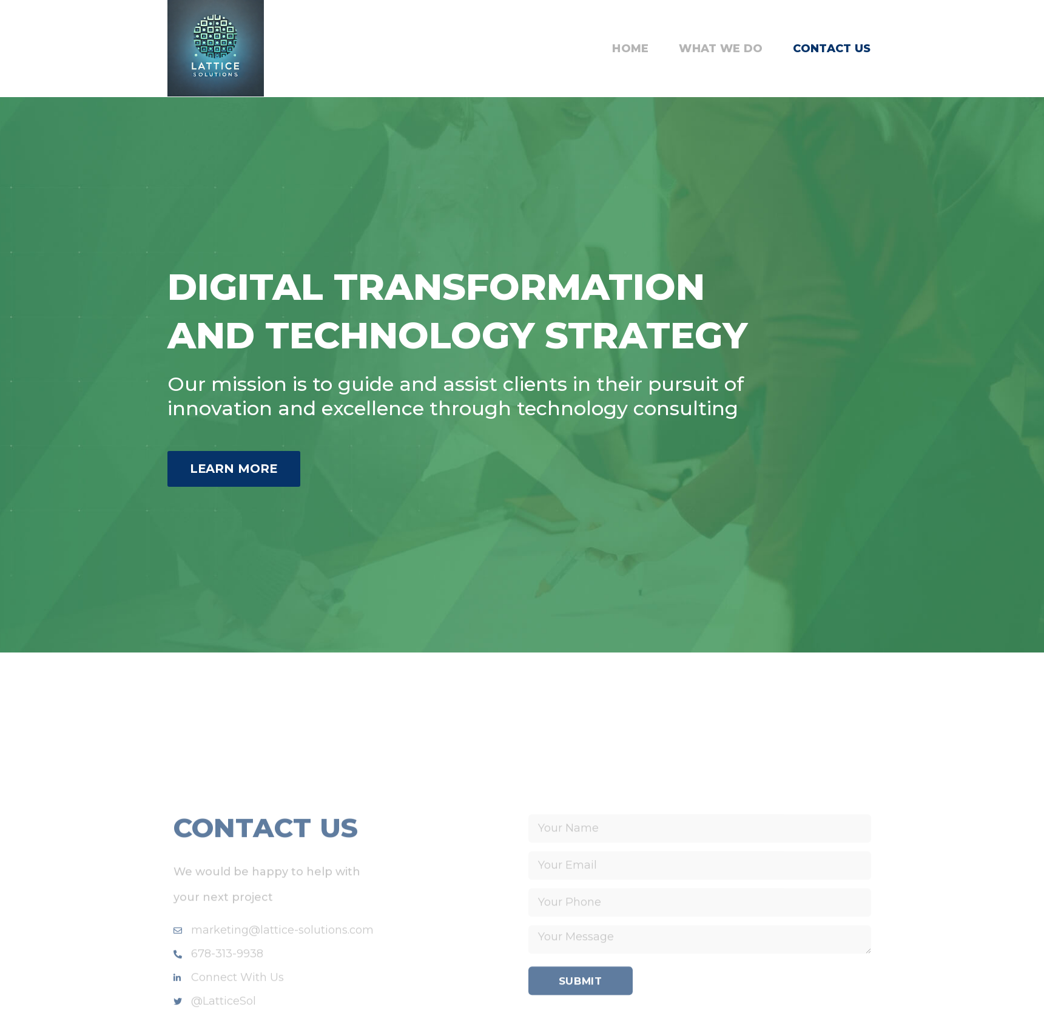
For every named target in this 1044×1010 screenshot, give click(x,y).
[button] (243, 469)
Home (630, 48)
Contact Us (832, 48)
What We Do (721, 48)
